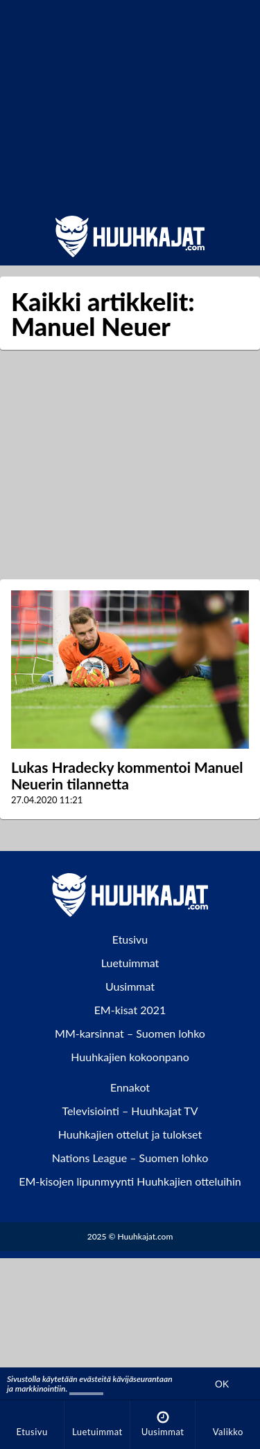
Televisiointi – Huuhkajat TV (130, 1110)
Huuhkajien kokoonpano (130, 1056)
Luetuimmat (130, 962)
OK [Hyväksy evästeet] (222, 1384)
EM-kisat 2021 (130, 1009)
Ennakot (130, 1087)
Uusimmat (130, 986)
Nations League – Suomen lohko (130, 1157)
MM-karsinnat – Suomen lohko (130, 1033)
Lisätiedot (86, 1388)
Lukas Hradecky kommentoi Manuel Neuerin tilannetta (127, 775)
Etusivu (130, 939)
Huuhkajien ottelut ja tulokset (130, 1134)
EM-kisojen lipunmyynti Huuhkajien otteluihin (130, 1181)
